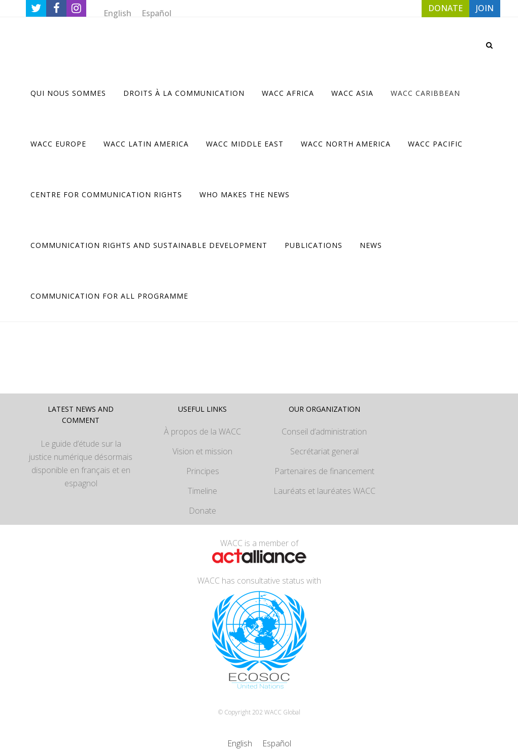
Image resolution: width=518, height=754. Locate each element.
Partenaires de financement (324, 471)
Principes (202, 471)
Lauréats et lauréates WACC (324, 490)
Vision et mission (202, 451)
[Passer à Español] (156, 13)
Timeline (202, 490)
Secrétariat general (324, 451)
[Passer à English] (117, 13)
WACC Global (282, 712)
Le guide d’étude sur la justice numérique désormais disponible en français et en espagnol (80, 463)
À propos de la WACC (202, 431)
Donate (202, 510)
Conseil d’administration (324, 431)
